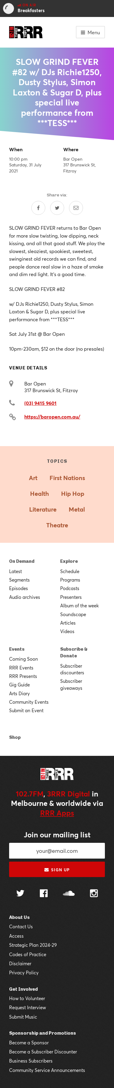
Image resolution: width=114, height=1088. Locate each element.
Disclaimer (20, 963)
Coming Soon (23, 659)
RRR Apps (57, 813)
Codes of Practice (27, 954)
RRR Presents (23, 676)
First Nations (67, 478)
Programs (70, 580)
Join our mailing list (57, 834)
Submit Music (23, 1017)
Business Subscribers (31, 1061)
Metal (77, 509)
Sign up (57, 870)
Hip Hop (72, 493)
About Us (19, 917)
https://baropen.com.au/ (52, 416)
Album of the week (79, 605)
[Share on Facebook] (38, 208)
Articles (68, 623)
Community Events (29, 702)
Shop (15, 737)
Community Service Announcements (47, 1070)
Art (33, 478)
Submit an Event (26, 710)
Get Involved (23, 989)
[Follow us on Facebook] (44, 894)
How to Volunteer (27, 998)
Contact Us (21, 926)
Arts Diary (19, 693)
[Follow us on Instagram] (94, 894)
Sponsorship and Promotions (42, 1033)
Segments (19, 580)
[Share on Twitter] (57, 208)
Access (16, 936)
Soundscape (73, 614)
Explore (69, 561)
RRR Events (21, 668)
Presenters (71, 597)
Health (39, 493)
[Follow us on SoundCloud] (69, 893)
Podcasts (69, 588)
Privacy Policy (24, 973)
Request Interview (27, 1007)
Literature (43, 509)
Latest (15, 571)
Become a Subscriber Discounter (43, 1052)
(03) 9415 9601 (40, 403)
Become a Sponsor (29, 1043)
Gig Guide (19, 685)
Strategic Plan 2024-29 (33, 945)
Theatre (57, 525)
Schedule (69, 571)
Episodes (18, 588)
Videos (67, 631)
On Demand (21, 561)
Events (17, 649)
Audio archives (24, 597)
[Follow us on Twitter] (20, 894)
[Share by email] (76, 208)
